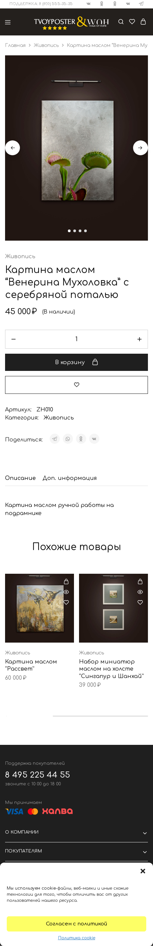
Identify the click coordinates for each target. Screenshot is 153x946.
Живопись (46, 45)
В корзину (76, 362)
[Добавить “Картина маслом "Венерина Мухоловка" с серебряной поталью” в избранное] (77, 385)
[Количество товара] (76, 340)
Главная (15, 45)
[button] (142, 871)
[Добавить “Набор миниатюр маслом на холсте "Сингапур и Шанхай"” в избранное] (140, 602)
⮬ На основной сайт (26, 4)
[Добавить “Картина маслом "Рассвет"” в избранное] (66, 602)
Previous (12, 148)
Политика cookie (76, 938)
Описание (20, 479)
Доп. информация (70, 479)
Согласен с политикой (76, 924)
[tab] (22, 478)
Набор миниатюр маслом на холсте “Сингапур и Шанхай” (111, 669)
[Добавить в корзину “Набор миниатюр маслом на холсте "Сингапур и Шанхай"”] (140, 582)
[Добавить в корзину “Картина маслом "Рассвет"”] (66, 582)
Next (140, 148)
